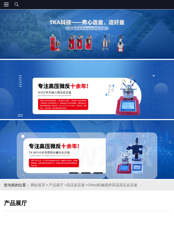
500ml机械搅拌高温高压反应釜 (112, 185)
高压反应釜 (76, 185)
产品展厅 (56, 185)
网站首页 (38, 185)
